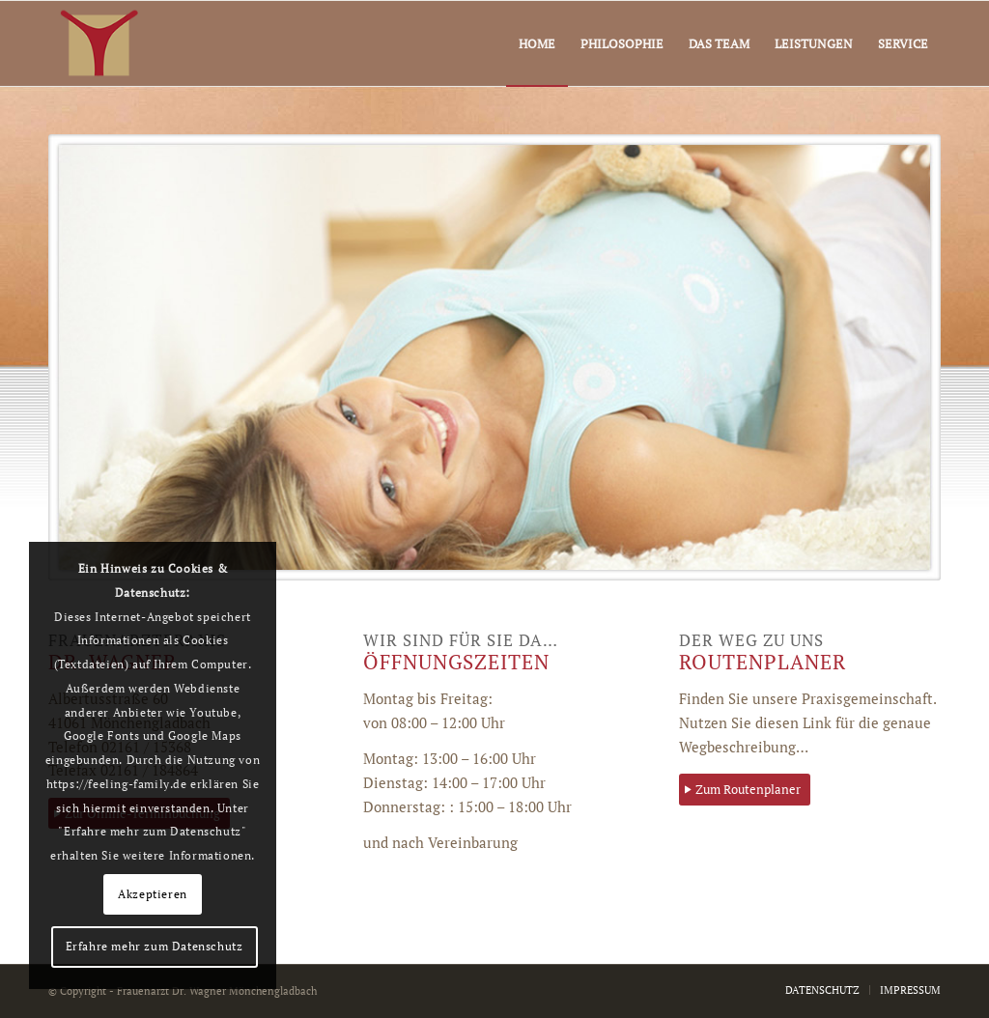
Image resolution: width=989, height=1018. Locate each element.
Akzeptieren (152, 894)
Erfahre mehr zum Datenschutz (154, 946)
